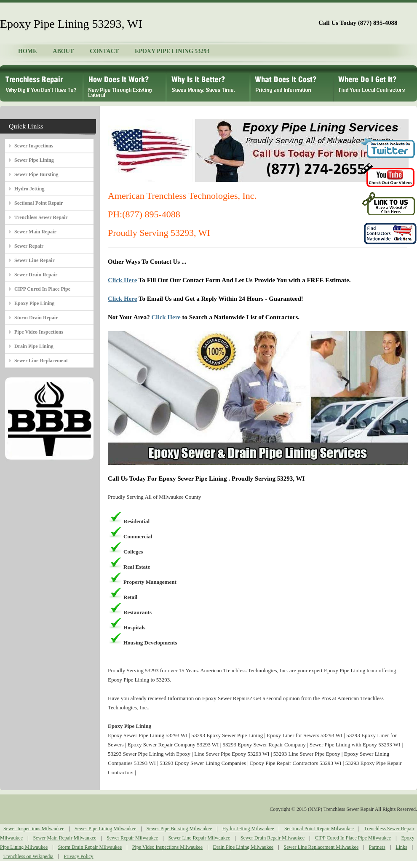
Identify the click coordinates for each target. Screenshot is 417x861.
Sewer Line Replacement (41, 361)
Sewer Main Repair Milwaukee (64, 838)
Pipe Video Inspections (38, 332)
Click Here (122, 280)
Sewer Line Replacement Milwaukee (321, 847)
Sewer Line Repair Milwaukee (199, 838)
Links (401, 847)
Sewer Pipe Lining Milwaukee (105, 829)
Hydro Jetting (29, 189)
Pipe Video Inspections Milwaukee (167, 847)
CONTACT (104, 51)
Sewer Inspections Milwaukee (33, 829)
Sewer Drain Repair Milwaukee (273, 838)
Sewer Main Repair (35, 232)
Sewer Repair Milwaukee (132, 838)
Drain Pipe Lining (33, 346)
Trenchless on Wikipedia (28, 856)
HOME (27, 51)
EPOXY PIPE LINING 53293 (172, 51)
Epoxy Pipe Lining (34, 303)
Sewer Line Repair (34, 260)
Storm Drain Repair (36, 318)
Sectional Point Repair (38, 203)
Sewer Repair (28, 246)
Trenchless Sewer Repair (41, 217)
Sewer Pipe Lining (34, 160)
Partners (377, 847)
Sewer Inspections (33, 146)
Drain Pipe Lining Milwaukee (243, 847)
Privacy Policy (78, 856)
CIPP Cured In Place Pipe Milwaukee (353, 838)
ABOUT (63, 51)
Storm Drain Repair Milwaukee (90, 847)
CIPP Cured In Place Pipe (42, 289)
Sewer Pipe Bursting (36, 174)
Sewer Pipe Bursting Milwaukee (179, 829)
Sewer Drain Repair (35, 275)
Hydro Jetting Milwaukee (248, 829)
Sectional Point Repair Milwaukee (319, 829)
